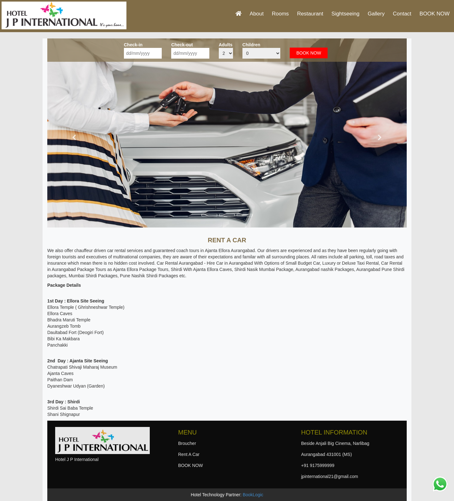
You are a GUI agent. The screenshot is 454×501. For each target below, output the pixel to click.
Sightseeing (345, 14)
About (257, 14)
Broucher (187, 443)
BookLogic (253, 494)
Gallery (376, 14)
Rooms (280, 14)
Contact (402, 14)
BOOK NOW (435, 14)
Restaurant (310, 14)
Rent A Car (189, 454)
